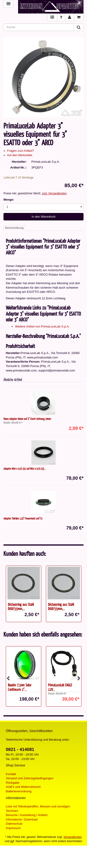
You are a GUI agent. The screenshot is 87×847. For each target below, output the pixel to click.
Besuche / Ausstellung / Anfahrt (27, 815)
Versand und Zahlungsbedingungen (29, 778)
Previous (8, 678)
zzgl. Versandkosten (54, 193)
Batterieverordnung (19, 791)
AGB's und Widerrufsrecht (23, 787)
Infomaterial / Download (22, 819)
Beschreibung (14, 227)
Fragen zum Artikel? (20, 150)
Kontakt (11, 774)
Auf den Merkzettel (19, 155)
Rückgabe (12, 782)
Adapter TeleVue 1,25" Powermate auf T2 (22, 518)
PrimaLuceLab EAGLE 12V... (60, 687)
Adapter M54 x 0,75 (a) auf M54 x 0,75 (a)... (24, 468)
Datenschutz (14, 823)
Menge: (8, 199)
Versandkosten (73, 837)
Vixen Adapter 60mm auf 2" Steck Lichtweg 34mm (27, 419)
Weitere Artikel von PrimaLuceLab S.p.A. (42, 326)
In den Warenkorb (43, 216)
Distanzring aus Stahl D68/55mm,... (21, 606)
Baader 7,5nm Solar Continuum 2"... (19, 687)
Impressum (13, 828)
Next (79, 678)
